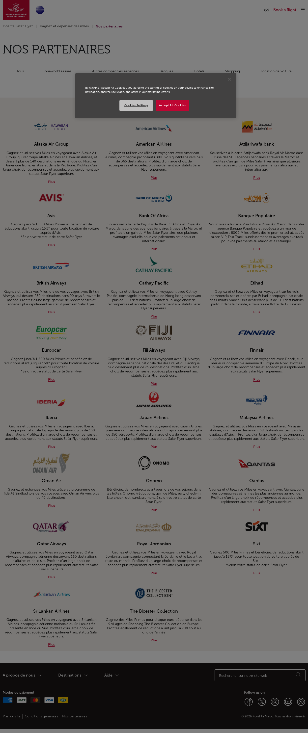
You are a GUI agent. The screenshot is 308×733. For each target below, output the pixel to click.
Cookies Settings (136, 105)
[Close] (229, 79)
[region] (155, 95)
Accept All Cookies (172, 105)
